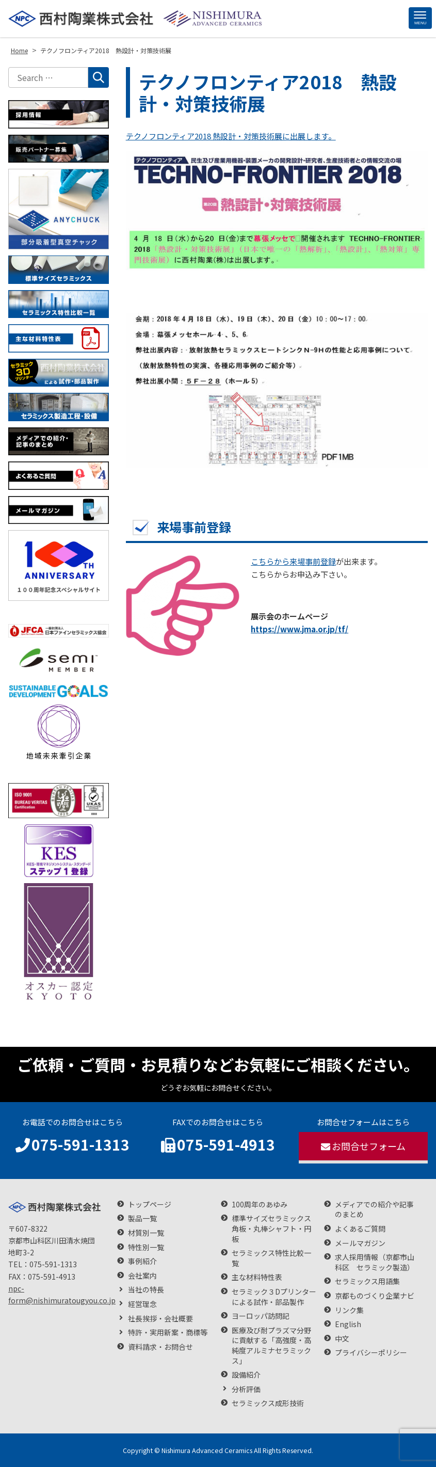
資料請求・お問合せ (160, 1347)
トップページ (149, 1204)
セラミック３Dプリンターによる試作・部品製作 (274, 1297)
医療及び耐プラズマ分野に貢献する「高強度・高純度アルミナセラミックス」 (271, 1346)
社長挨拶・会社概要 (160, 1319)
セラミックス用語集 (367, 1281)
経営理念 (142, 1304)
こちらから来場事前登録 (293, 561)
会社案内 (142, 1276)
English (348, 1324)
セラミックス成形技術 (268, 1403)
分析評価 (246, 1389)
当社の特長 (146, 1290)
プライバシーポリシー (371, 1353)
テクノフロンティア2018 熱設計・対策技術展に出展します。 (231, 136)
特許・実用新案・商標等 (167, 1332)
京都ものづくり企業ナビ (374, 1296)
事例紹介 (142, 1261)
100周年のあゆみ (259, 1204)
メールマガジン (360, 1243)
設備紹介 (246, 1375)
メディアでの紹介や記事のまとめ (374, 1210)
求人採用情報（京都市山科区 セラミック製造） (374, 1262)
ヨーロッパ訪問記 (260, 1316)
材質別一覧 (146, 1233)
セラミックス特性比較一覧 (271, 1258)
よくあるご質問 (360, 1229)
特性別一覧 (146, 1247)
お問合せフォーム (363, 1146)
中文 (342, 1339)
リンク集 (349, 1310)
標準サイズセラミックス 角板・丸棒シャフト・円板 (271, 1228)
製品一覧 (142, 1218)
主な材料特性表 (257, 1277)
